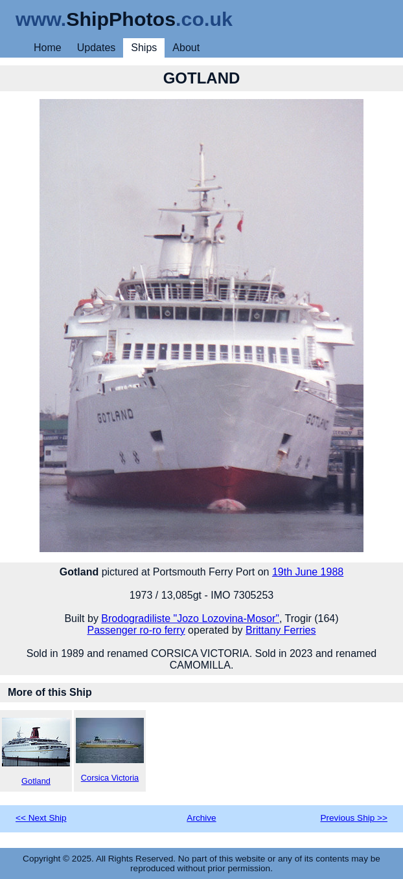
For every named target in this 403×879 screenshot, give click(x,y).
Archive (201, 818)
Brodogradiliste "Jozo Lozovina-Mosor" (190, 618)
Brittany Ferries (281, 630)
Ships (144, 47)
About (186, 47)
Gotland (36, 752)
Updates (96, 47)
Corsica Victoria (110, 750)
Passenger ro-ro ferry (136, 630)
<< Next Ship (41, 818)
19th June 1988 (307, 571)
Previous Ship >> (353, 818)
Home (48, 47)
